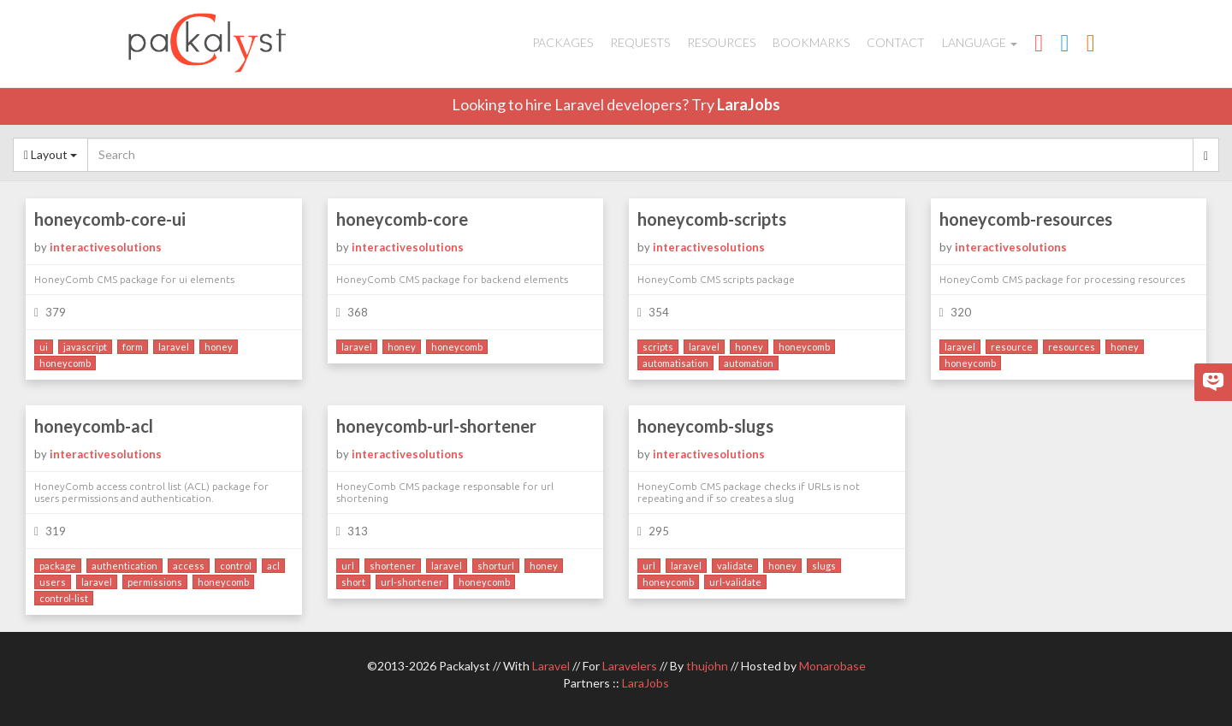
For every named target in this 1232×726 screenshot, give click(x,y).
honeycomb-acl (93, 426)
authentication (124, 565)
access (188, 565)
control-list (63, 598)
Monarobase (832, 665)
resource (1012, 346)
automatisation (675, 363)
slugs (824, 565)
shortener (393, 565)
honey (218, 346)
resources (1071, 346)
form (132, 346)
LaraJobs (748, 104)
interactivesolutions (106, 247)
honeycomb (65, 363)
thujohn (707, 665)
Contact (896, 42)
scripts (658, 346)
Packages (562, 42)
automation (748, 363)
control (236, 565)
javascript (85, 346)
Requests (640, 42)
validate (735, 565)
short (353, 581)
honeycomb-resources (1025, 219)
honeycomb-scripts (711, 219)
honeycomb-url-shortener (436, 426)
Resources (721, 42)
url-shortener (412, 581)
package (57, 565)
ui (43, 346)
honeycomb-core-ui (110, 219)
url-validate (735, 581)
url (347, 565)
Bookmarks (811, 42)
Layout (50, 154)
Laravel (551, 665)
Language (979, 42)
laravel (173, 346)
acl (273, 565)
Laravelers (629, 665)
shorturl (495, 565)
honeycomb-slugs (705, 426)
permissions (154, 581)
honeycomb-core (402, 219)
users (52, 581)
